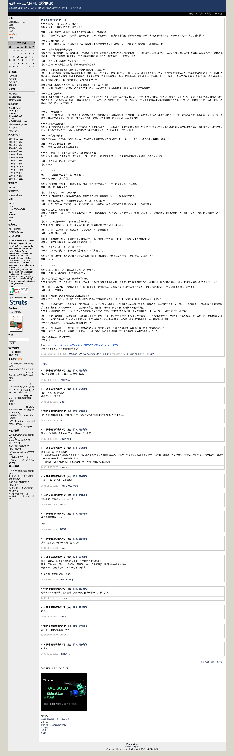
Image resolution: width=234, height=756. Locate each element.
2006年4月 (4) (15, 154)
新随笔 (12, 28)
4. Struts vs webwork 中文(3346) (21, 453)
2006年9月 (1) (15, 142)
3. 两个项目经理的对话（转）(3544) (19, 447)
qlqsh (62, 402)
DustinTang (65, 439)
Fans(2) (12, 187)
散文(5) (12, 127)
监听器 (63, 635)
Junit (11, 286)
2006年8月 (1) (15, 145)
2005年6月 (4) (15, 176)
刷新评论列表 (216, 662)
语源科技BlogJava (17, 22)
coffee (63, 616)
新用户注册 (205, 662)
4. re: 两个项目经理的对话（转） (20, 399)
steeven (63, 598)
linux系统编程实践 (17, 209)
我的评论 (13, 79)
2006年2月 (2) (15, 160)
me (10, 212)
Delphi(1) (13, 108)
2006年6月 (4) (15, 151)
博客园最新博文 (53, 719)
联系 (11, 31)
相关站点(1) (14, 232)
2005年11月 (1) (16, 170)
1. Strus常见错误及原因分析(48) (21, 472)
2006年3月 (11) (16, 157)
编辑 (132, 354)
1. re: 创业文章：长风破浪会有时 (21, 364)
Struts (11, 295)
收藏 (137, 354)
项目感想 (44, 728)
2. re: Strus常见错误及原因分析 (21, 376)
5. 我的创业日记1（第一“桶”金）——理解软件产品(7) (21, 496)
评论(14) (124, 354)
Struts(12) (13, 116)
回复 (75, 370)
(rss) (19, 108)
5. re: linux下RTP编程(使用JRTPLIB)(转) (21, 411)
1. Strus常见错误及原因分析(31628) (21, 436)
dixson (63, 548)
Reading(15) (14, 113)
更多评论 (83, 370)
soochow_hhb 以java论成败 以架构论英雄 (89, 354)
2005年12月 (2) (16, 166)
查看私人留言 (15, 100)
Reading (12, 214)
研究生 (12, 130)
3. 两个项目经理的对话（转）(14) (19, 483)
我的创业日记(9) (16, 124)
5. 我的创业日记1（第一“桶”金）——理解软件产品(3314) (21, 460)
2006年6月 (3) (15, 195)
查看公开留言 (15, 97)
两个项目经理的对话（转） (54, 20)
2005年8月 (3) (15, 173)
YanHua (64, 504)
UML (11, 118)
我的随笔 (13, 76)
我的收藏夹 (14, 229)
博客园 (43, 719)
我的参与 (13, 82)
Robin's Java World (69, 486)
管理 (11, 37)
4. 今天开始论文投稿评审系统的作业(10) (21, 489)
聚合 (15, 34)
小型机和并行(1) (16, 121)
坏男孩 (63, 529)
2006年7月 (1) (15, 148)
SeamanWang (66, 579)
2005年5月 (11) (16, 179)
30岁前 (43, 730)
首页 (11, 25)
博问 (63, 719)
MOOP (12, 111)
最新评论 (13, 85)
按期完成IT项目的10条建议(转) (53, 725)
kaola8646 (65, 654)
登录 (53, 668)
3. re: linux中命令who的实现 (21, 386)
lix (61, 420)
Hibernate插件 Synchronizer (21, 240)
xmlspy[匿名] (66, 380)
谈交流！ (44, 733)
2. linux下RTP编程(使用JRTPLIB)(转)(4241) (21, 441)
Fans (11, 203)
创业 (11, 217)
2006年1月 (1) (15, 163)
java (11, 206)
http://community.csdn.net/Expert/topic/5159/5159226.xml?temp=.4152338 (83, 345)
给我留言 (13, 93)
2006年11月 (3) (16, 139)
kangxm (63, 467)
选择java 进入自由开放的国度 (31, 3)
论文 (11, 220)
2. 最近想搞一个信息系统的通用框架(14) (21, 477)
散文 (152, 354)
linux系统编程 (15, 312)
